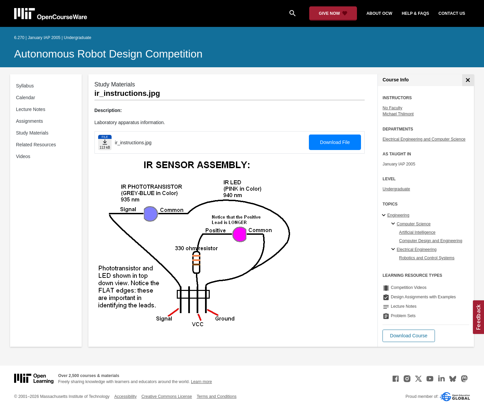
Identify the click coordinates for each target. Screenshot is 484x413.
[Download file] (105, 142)
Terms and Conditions (216, 396)
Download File (335, 142)
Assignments (29, 121)
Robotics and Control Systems (426, 258)
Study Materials (32, 133)
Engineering (398, 215)
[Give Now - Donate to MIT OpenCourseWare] (333, 13)
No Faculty (392, 108)
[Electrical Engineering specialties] (394, 249)
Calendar (25, 97)
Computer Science (414, 224)
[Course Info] (468, 80)
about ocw (379, 13)
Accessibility (125, 396)
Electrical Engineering (416, 249)
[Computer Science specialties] (394, 224)
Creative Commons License (167, 396)
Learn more (201, 381)
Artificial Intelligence (417, 232)
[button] (408, 336)
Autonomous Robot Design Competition (108, 54)
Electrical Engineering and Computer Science (424, 139)
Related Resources (36, 144)
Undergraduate (396, 189)
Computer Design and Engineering (430, 240)
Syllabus (25, 85)
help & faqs (415, 13)
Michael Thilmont (397, 114)
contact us (452, 13)
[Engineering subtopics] (384, 215)
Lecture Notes (30, 109)
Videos (23, 156)
